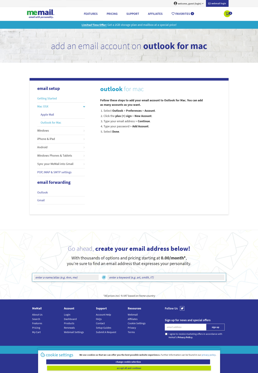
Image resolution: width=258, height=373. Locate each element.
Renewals (69, 327)
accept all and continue (173, 368)
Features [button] (91, 14)
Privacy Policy (137, 350)
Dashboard (70, 319)
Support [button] (132, 14)
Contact (100, 323)
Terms (131, 332)
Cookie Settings (137, 323)
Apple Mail (47, 114)
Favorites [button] (183, 14)
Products (69, 323)
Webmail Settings (74, 332)
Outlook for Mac (51, 122)
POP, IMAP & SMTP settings (54, 172)
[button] (227, 14)
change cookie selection (84, 368)
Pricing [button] (112, 14)
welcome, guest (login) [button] (188, 3)
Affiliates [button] (155, 14)
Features (37, 323)
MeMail (107, 350)
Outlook (42, 192)
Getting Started (47, 98)
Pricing (36, 327)
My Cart (36, 332)
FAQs (99, 319)
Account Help (103, 314)
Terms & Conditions (152, 350)
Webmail (133, 314)
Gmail (41, 200)
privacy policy (209, 360)
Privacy (132, 327)
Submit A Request (106, 332)
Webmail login (217, 3)
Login (67, 314)
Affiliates (133, 319)
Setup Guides (103, 327)
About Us (37, 314)
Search (36, 319)
